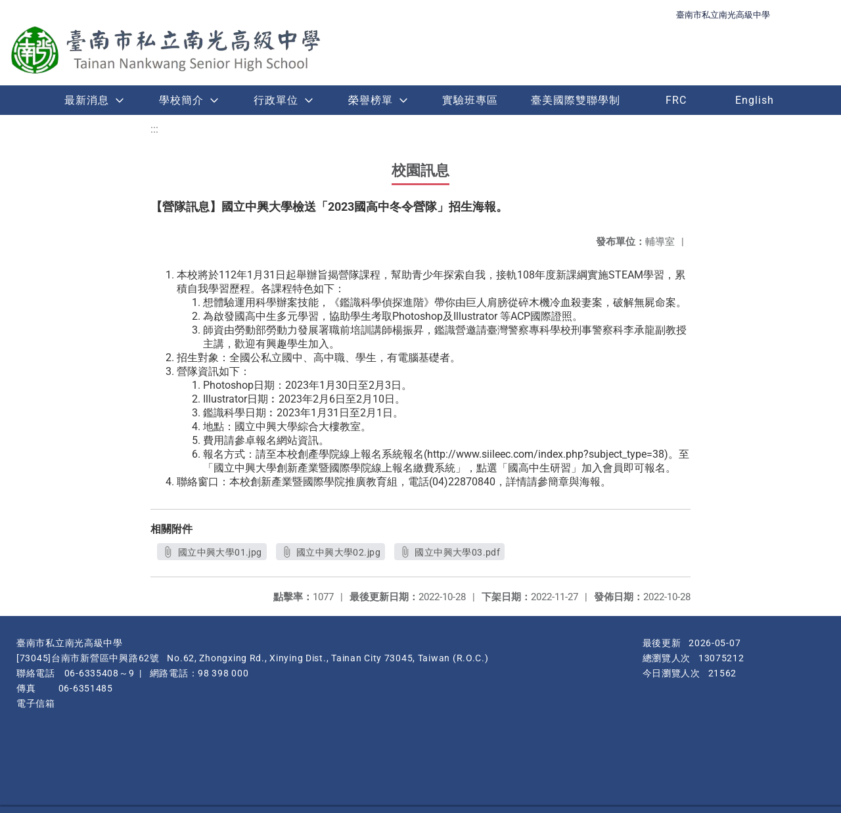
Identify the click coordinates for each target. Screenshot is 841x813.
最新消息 (86, 100)
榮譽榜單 (370, 100)
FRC (676, 100)
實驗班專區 (470, 100)
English (754, 100)
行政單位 (276, 100)
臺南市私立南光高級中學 (723, 15)
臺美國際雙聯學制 (575, 100)
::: (154, 129)
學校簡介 (181, 100)
